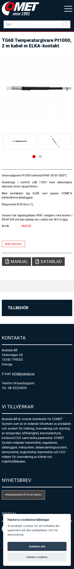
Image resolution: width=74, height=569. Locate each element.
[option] (37, 89)
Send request (13, 243)
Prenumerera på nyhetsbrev (23, 494)
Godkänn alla (37, 546)
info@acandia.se (23, 374)
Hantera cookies (37, 557)
